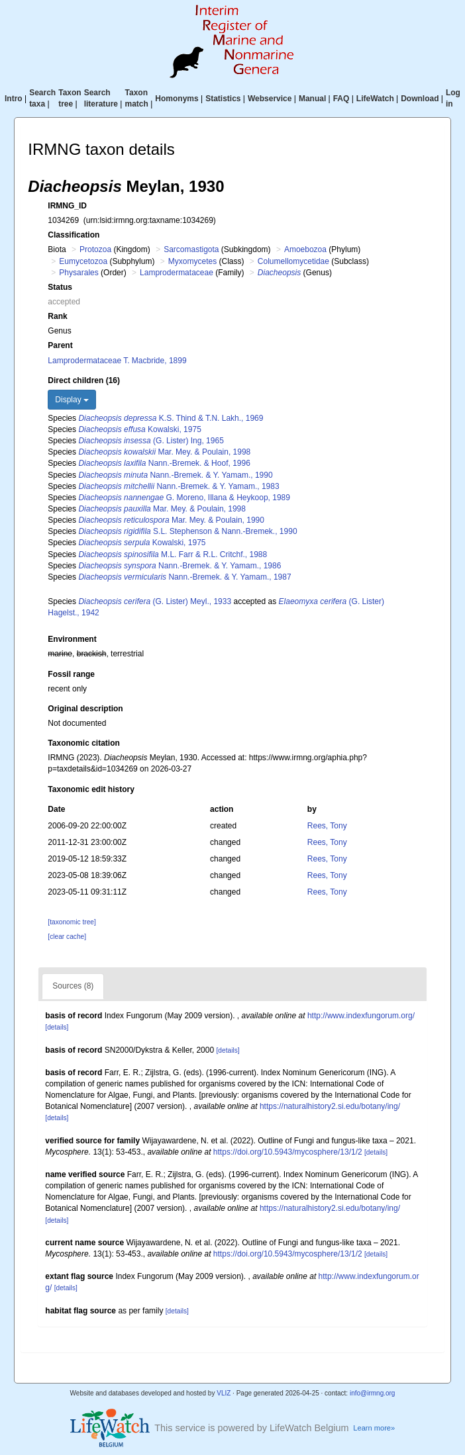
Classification (73, 235)
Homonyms (176, 98)
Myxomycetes (192, 261)
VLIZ (224, 1393)
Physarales (78, 272)
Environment (72, 639)
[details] (56, 1027)
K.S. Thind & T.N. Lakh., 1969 (170, 418)
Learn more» (374, 1428)
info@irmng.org (372, 1393)
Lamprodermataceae (176, 272)
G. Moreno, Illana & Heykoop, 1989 (184, 497)
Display (72, 399)
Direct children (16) (84, 380)
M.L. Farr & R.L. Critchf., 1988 (172, 554)
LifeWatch (375, 98)
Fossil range (71, 674)
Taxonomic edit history (91, 789)
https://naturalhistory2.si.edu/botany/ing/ (330, 1106)
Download (420, 98)
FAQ (341, 98)
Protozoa (95, 249)
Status (60, 287)
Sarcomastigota (191, 249)
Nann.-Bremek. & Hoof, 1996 (164, 463)
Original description (85, 708)
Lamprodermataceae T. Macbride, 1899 (117, 360)
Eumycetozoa (83, 261)
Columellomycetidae (293, 261)
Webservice (270, 98)
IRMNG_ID (67, 205)
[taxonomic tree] (71, 922)
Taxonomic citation (83, 743)
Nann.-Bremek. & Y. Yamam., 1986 (179, 565)
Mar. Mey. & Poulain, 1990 (171, 520)
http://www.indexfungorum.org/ (361, 1015)
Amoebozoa (305, 249)
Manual (312, 98)
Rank (57, 316)
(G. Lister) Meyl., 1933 (154, 601)
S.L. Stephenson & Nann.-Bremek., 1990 (187, 531)
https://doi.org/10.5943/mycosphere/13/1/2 (287, 1152)
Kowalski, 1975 (139, 429)
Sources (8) (72, 986)
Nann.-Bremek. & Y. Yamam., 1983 (178, 486)
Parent (60, 345)
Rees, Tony (327, 825)
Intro (14, 98)
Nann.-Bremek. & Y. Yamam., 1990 (175, 475)
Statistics (222, 98)
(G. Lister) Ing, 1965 (150, 440)
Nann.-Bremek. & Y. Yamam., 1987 (184, 577)
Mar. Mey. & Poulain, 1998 (164, 452)
